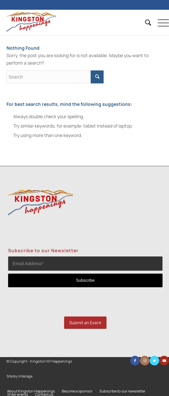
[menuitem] (145, 22)
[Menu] (160, 22)
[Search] (145, 22)
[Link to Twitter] (154, 360)
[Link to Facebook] (135, 360)
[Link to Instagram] (145, 360)
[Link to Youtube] (164, 360)
